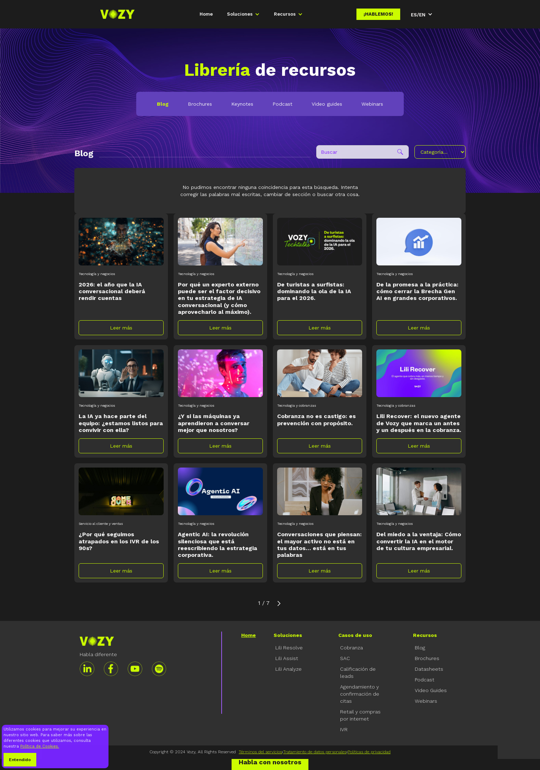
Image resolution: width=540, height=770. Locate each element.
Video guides (327, 104)
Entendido (20, 759)
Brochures (200, 104)
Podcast (282, 104)
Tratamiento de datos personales (314, 751)
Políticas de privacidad (369, 751)
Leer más (121, 328)
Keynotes (242, 104)
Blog (163, 104)
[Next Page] (278, 603)
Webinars (372, 104)
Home (206, 14)
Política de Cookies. (39, 746)
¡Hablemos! (378, 14)
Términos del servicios (260, 751)
